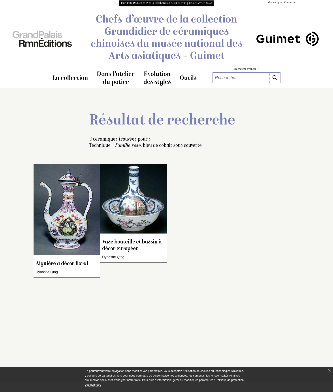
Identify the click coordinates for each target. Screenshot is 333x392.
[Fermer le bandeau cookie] (329, 370)
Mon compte (275, 2)
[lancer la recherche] (274, 78)
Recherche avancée (246, 69)
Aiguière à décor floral (62, 264)
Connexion (290, 2)
